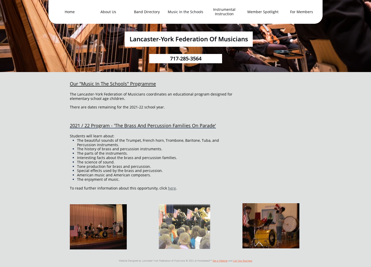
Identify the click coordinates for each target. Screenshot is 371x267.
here (172, 188)
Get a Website (220, 260)
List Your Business (242, 260)
